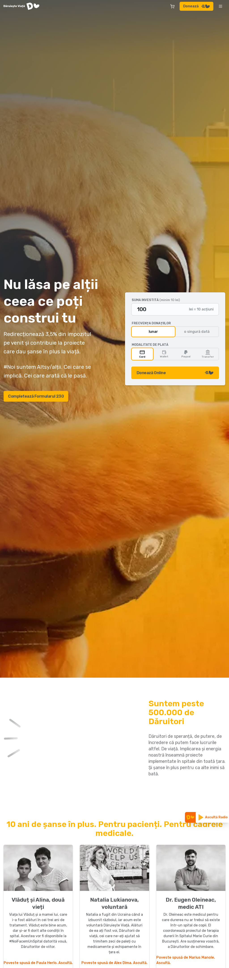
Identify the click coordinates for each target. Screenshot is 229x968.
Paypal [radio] (185, 354)
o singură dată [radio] (197, 331)
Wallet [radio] (164, 354)
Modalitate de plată (150, 344)
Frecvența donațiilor (151, 323)
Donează (196, 6)
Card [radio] (142, 354)
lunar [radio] (153, 331)
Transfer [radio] (207, 354)
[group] (175, 331)
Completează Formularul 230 (36, 396)
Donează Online (175, 372)
